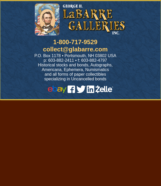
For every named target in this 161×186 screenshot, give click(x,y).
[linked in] (90, 91)
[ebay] (57, 91)
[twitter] (81, 91)
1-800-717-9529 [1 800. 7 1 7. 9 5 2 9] (75, 41)
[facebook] (71, 91)
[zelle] (104, 91)
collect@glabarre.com (75, 49)
